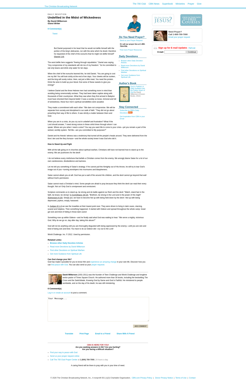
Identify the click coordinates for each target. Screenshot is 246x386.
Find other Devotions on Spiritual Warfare (67, 250)
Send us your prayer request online (64, 356)
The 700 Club (139, 4)
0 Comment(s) (55, 29)
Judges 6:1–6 (56, 206)
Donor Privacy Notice (164, 378)
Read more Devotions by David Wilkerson (67, 247)
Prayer (191, 4)
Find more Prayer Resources (131, 50)
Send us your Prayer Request (131, 40)
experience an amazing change (103, 262)
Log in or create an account (59, 293)
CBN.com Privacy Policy (142, 378)
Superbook (167, 4)
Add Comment (141, 326)
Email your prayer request (179, 37)
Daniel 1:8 (59, 57)
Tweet (54, 34)
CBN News (154, 4)
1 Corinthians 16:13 (79, 195)
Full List (192, 48)
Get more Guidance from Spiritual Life (130, 76)
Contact (192, 378)
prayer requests (97, 265)
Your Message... (98, 309)
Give (199, 4)
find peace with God (59, 265)
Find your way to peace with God (64, 352)
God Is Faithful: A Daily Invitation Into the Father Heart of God (137, 89)
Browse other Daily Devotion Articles (66, 243)
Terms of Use (181, 378)
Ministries (180, 4)
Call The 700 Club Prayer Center (63, 360)
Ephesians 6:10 (55, 198)
